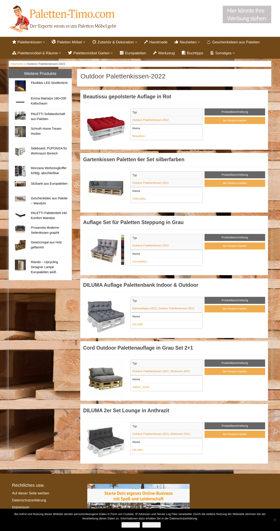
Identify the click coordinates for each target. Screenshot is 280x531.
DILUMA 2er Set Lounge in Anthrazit (126, 411)
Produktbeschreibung (235, 112)
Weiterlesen (151, 524)
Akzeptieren (130, 524)
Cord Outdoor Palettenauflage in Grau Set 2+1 (138, 348)
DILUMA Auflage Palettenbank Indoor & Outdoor (140, 286)
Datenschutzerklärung (29, 501)
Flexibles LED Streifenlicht (49, 83)
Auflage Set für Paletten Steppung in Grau (133, 223)
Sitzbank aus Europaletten (49, 184)
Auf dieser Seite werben (30, 494)
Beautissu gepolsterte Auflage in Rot (127, 97)
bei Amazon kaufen (235, 120)
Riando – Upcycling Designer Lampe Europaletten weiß (44, 267)
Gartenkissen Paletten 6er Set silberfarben (133, 160)
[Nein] (274, 520)
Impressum (20, 508)
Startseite (17, 64)
